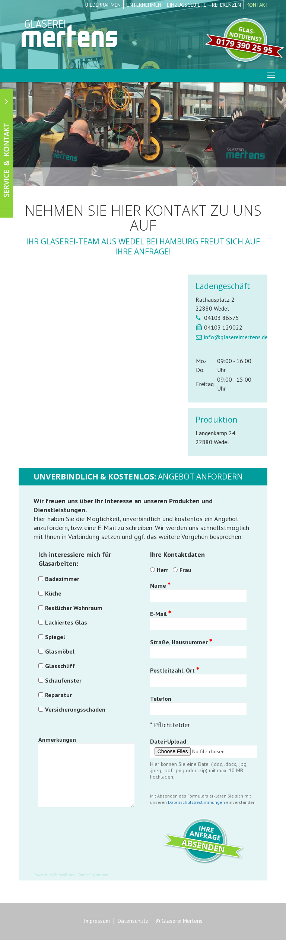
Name (160, 585)
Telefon (160, 698)
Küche (53, 593)
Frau (185, 570)
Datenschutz (133, 921)
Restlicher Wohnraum (73, 608)
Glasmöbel (59, 651)
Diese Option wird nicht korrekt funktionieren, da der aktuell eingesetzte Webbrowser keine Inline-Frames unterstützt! (101, 356)
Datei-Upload (168, 741)
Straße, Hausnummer (181, 642)
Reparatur (58, 695)
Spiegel (55, 637)
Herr (162, 570)
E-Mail (160, 613)
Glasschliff (60, 666)
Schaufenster (63, 680)
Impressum (97, 921)
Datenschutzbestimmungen (196, 802)
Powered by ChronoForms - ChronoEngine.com (71, 874)
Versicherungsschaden (75, 709)
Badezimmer (62, 579)
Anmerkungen (57, 739)
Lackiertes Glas (66, 622)
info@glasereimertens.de (236, 337)
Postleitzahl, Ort (174, 670)
